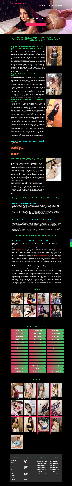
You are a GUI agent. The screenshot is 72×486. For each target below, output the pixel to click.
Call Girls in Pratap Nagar (41, 469)
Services (55, 5)
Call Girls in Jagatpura (54, 461)
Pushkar (12, 473)
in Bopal (28, 262)
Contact (60, 5)
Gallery (43, 5)
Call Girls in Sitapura (40, 471)
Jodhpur (12, 467)
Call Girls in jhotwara (54, 478)
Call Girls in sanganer (54, 467)
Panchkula (26, 473)
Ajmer (12, 469)
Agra (24, 469)
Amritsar (25, 474)
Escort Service (18, 3)
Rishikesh (13, 479)
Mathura (25, 479)
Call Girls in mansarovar (54, 475)
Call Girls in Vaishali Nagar (42, 463)
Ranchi (25, 472)
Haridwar (13, 477)
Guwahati (25, 460)
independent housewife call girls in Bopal (42, 255)
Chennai (12, 466)
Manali (25, 476)
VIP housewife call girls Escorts (21, 262)
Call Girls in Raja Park (41, 467)
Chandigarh (26, 466)
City (52, 5)
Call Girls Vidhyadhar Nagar (42, 461)
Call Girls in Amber (53, 471)
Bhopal (12, 464)
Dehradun (13, 475)
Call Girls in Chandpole (54, 473)
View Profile (17, 398)
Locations (48, 5)
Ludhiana (25, 475)
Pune (25, 461)
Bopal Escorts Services (20, 249)
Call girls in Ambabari (54, 463)
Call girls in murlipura (54, 465)
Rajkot (25, 465)
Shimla (25, 478)
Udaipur (12, 471)
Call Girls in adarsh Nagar (54, 469)
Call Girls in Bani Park (41, 478)
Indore (12, 462)
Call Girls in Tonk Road (41, 475)
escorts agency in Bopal (26, 256)
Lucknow (25, 467)
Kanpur (25, 468)
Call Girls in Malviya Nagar (42, 465)
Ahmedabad (13, 460)
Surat (25, 462)
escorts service (58, 249)
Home (40, 5)
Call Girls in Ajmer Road (41, 473)
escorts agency (56, 258)
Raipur (25, 470)
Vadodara (25, 463)
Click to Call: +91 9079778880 (35, 24)
